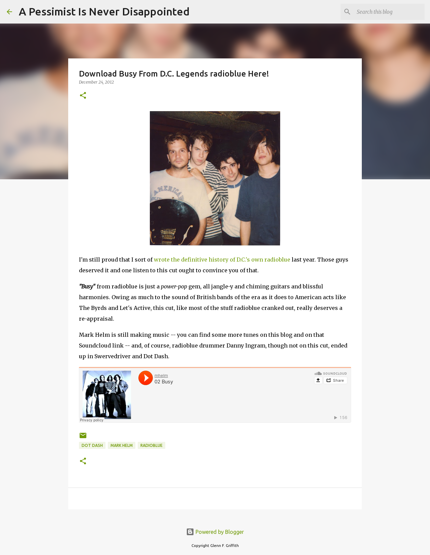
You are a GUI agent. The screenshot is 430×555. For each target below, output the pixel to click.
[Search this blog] (389, 12)
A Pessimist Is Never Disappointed (104, 11)
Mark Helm (122, 445)
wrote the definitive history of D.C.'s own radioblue (222, 259)
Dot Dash (92, 445)
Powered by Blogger (215, 532)
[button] (83, 95)
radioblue (151, 445)
